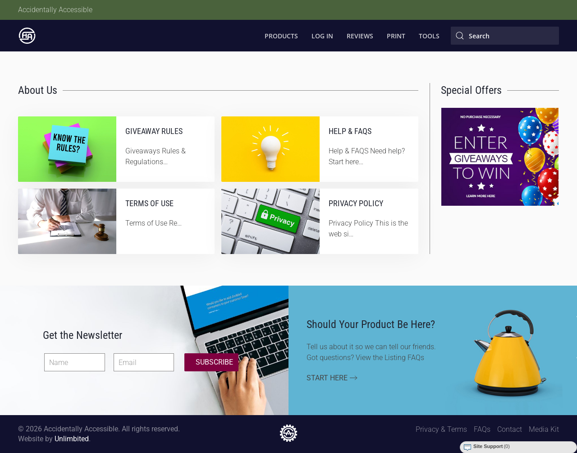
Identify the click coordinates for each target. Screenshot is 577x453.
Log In (322, 36)
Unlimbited (72, 439)
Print (396, 36)
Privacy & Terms (441, 429)
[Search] (505, 36)
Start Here (327, 378)
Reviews (360, 36)
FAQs (482, 429)
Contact (509, 429)
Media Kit (544, 429)
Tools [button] (429, 36)
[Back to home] (27, 35)
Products (281, 36)
